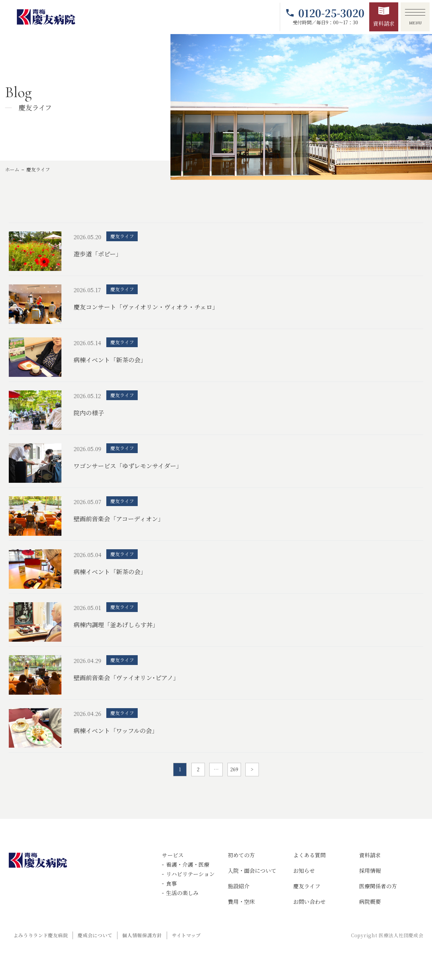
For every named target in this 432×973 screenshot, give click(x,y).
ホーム (12, 169)
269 (234, 769)
